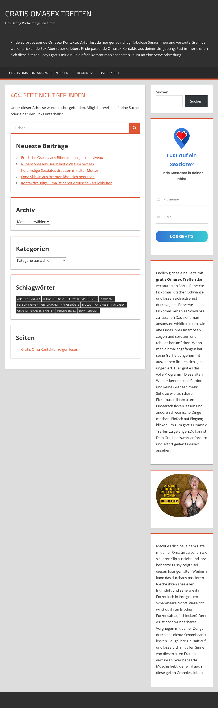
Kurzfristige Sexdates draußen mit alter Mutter (59, 170)
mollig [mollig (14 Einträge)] (87, 304)
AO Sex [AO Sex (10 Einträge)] (35, 299)
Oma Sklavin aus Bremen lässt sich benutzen (58, 176)
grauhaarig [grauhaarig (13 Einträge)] (49, 304)
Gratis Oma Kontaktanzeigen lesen (39, 72)
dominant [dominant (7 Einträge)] (107, 299)
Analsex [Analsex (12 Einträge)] (22, 299)
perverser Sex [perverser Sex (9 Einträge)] (66, 310)
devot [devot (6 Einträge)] (93, 299)
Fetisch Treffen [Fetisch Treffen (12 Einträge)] (27, 304)
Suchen (162, 92)
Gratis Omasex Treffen (48, 13)
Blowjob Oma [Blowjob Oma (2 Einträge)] (76, 299)
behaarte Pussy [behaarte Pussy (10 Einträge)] (54, 299)
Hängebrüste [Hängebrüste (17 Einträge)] (70, 304)
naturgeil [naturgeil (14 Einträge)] (101, 304)
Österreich (109, 72)
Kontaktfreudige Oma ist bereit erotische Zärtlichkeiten (66, 182)
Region (85, 72)
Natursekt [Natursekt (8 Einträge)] (118, 304)
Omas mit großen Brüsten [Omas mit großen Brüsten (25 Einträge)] (35, 310)
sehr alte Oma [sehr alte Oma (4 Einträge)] (88, 310)
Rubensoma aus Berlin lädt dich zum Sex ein (57, 164)
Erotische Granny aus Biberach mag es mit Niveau (62, 157)
